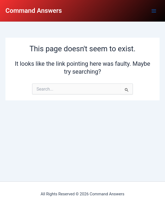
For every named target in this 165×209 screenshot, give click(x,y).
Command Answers (33, 10)
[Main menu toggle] (154, 11)
